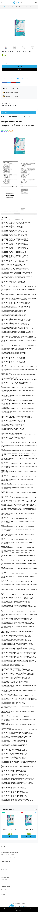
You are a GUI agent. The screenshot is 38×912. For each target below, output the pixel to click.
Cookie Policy (31, 908)
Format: (3, 63)
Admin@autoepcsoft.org (7, 850)
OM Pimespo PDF (7, 78)
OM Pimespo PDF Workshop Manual (18, 78)
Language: (4, 61)
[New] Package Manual (10, 75)
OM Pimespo (27, 75)
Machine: (3, 58)
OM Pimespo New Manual (30, 78)
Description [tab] (4, 112)
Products (6, 6)
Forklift (23, 75)
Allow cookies (19, 910)
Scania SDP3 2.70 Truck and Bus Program (28, 829)
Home (2, 6)
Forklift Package (19, 75)
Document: (4, 59)
